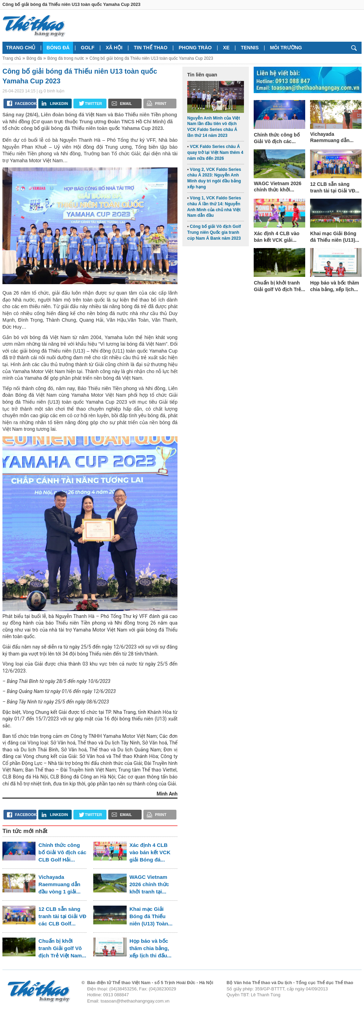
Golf (87, 47)
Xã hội (114, 47)
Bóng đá (58, 47)
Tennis (250, 47)
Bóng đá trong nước (65, 58)
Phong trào (195, 47)
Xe (226, 47)
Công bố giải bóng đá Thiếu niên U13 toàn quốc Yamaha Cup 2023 (151, 58)
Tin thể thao (150, 47)
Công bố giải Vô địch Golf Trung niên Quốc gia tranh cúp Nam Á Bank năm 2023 (214, 232)
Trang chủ (20, 47)
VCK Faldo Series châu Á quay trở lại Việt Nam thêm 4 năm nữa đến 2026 (215, 152)
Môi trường (286, 47)
